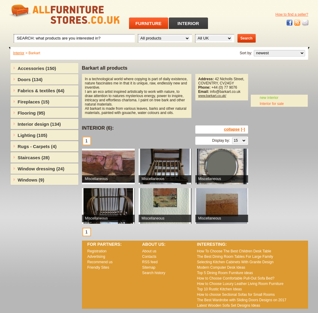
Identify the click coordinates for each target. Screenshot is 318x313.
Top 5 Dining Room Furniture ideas (225, 273)
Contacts (149, 257)
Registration (97, 251)
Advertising (96, 257)
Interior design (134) (39, 124)
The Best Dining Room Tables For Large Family (235, 257)
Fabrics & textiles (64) (41, 90)
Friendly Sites (98, 267)
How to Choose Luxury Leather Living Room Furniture (240, 284)
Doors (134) (30, 79)
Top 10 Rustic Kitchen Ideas (219, 289)
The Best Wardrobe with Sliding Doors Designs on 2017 (241, 300)
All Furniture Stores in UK (50, 14)
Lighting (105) (32, 135)
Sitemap (149, 267)
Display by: (221, 140)
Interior (18, 53)
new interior (269, 98)
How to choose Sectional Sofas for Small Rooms (236, 294)
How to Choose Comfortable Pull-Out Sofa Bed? (236, 278)
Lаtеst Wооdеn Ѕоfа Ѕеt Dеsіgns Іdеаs (228, 305)
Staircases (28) (34, 157)
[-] (243, 129)
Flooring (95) (31, 112)
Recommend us (100, 262)
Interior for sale (272, 104)
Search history (153, 273)
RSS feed (297, 23)
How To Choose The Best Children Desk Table (234, 251)
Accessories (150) (37, 68)
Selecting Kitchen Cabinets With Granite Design (235, 262)
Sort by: (246, 53)
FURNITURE (148, 23)
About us (149, 251)
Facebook (289, 23)
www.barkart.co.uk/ (212, 95)
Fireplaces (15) (33, 101)
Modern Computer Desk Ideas (221, 267)
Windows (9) (31, 179)
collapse (232, 129)
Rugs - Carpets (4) (37, 146)
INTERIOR (188, 23)
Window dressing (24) (41, 168)
